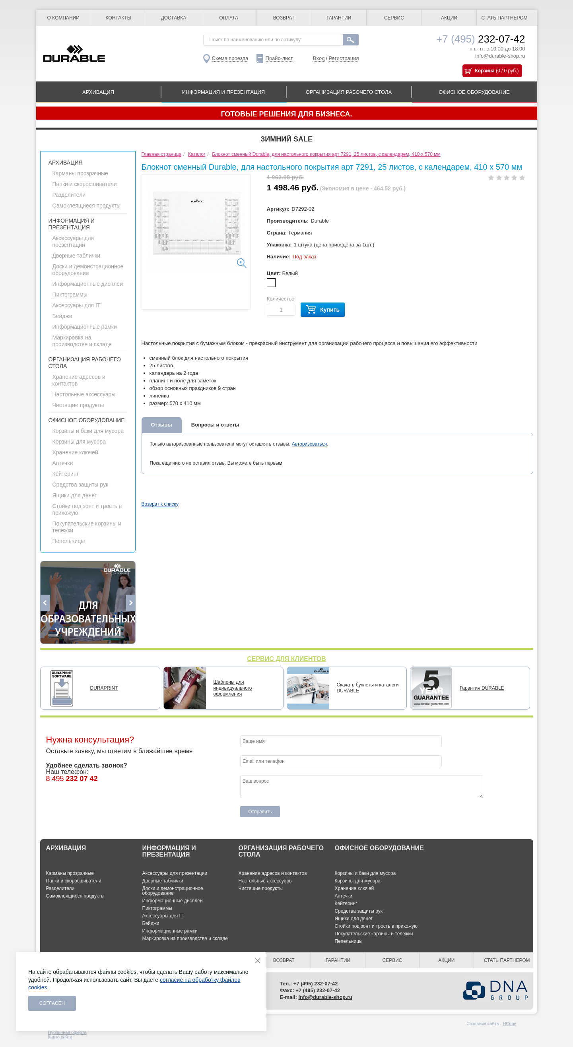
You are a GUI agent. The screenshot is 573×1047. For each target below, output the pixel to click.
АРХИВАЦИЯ (98, 92)
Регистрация (344, 58)
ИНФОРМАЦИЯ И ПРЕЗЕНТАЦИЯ (223, 92)
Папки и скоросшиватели (84, 184)
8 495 (72, 779)
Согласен (52, 1003)
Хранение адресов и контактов (273, 873)
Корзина (485, 71)
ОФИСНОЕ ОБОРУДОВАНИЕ (474, 92)
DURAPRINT (104, 688)
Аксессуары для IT (76, 305)
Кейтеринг (65, 474)
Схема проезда (230, 58)
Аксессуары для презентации (73, 241)
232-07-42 (480, 39)
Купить (323, 309)
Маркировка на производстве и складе (82, 340)
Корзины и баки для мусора (88, 431)
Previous (45, 603)
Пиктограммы (69, 294)
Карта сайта (60, 1036)
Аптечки (62, 463)
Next (130, 603)
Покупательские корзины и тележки (374, 933)
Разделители (69, 195)
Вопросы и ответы (215, 425)
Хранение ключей (75, 452)
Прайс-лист (279, 58)
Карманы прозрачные (80, 173)
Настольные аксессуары (84, 394)
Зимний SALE (286, 139)
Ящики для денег (74, 495)
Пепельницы (68, 541)
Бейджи (62, 316)
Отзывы (161, 425)
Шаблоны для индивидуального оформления (233, 688)
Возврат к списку (160, 504)
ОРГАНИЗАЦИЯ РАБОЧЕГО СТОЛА (349, 92)
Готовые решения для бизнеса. (286, 114)
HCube (509, 1023)
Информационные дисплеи (87, 284)
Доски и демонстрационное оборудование (88, 269)
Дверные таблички (76, 255)
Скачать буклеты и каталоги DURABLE (368, 688)
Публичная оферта (67, 1032)
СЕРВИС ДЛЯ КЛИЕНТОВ (286, 658)
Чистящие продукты (78, 405)
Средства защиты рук (80, 484)
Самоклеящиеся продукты (86, 205)
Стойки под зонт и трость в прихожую (376, 926)
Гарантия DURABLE (482, 688)
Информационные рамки (84, 327)
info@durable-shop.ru (500, 56)
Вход (318, 58)
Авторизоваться (309, 444)
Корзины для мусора (79, 441)
